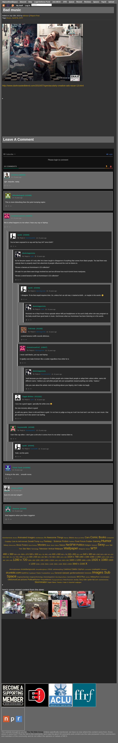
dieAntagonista (28, 253)
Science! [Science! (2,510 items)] (94, 545)
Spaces (96, 2)
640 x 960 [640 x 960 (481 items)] (6, 557)
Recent (79, 2)
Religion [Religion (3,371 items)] (88, 545)
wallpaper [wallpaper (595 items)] (78, 582)
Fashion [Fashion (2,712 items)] (71, 541)
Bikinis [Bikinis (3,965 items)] (71, 538)
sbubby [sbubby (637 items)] (76, 580)
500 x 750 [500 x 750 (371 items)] (41, 554)
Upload (111, 2)
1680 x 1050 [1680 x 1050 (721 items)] (86, 560)
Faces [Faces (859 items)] (38, 573)
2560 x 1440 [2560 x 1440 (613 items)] (49, 564)
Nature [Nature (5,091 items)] (62, 545)
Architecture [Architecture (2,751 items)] (39, 538)
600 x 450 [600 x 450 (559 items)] (48, 554)
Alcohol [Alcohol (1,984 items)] (15, 537)
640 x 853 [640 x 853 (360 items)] (110, 554)
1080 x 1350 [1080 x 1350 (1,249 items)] (95, 557)
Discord (23, 2)
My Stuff (19, 5)
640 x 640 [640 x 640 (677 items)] (96, 554)
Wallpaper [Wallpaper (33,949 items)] (71, 548)
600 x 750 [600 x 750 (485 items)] (64, 554)
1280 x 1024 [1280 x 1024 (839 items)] (49, 560)
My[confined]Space (10, 2)
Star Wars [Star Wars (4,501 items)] (27, 549)
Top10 (103, 2)
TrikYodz (31, 328)
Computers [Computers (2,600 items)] (110, 538)
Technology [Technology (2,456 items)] (34, 549)
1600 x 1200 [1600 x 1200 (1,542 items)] (75, 560)
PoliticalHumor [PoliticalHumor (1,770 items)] (34, 579)
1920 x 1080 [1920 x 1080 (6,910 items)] (99, 559)
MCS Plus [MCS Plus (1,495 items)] (81, 577)
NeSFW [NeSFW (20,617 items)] (71, 544)
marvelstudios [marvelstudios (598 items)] (71, 577)
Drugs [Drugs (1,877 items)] (41, 541)
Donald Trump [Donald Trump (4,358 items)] (33, 541)
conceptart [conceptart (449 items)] (88, 569)
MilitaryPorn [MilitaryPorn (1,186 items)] (95, 577)
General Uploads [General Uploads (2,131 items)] (62, 573)
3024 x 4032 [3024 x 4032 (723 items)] (67, 564)
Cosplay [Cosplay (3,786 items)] (8, 541)
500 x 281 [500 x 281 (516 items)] (17, 554)
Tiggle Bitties (27, 396)
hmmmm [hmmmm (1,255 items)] (88, 573)
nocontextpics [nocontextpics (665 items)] (104, 577)
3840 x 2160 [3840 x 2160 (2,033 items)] (78, 563)
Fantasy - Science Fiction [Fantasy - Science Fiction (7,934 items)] (56, 541)
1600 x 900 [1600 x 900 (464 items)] (65, 560)
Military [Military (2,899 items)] (6, 545)
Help (30, 2)
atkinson (26, 16)
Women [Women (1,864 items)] (88, 549)
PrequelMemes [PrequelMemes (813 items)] (46, 580)
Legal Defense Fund (42, 2)
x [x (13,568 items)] (86, 563)
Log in (27, 5)
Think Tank (17, 468)
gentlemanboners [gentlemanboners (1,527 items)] (77, 573)
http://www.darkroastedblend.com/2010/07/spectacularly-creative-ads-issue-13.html (43, 85)
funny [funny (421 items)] (52, 573)
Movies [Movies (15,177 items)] (42, 544)
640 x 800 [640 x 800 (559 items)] (103, 554)
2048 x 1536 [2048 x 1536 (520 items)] (40, 564)
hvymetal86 (22, 427)
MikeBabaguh (18, 195)
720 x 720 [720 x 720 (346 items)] (12, 557)
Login (109, 154)
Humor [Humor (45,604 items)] (106, 541)
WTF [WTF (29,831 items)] (94, 548)
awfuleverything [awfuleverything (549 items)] (58, 569)
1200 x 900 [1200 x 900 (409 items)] (9, 560)
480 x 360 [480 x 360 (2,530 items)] (8, 554)
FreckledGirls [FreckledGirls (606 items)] (45, 573)
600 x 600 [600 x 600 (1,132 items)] (56, 554)
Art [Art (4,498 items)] (45, 538)
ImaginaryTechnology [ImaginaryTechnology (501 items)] (36, 577)
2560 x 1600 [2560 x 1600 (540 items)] (58, 564)
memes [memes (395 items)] (88, 577)
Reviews (87, 2)
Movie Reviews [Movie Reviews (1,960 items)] (32, 545)
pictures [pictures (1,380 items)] (24, 580)
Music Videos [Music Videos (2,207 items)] (55, 545)
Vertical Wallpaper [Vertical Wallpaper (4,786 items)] (55, 549)
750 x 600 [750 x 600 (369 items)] (26, 557)
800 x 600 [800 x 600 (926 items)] (33, 557)
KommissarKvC (18, 216)
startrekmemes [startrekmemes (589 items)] (103, 580)
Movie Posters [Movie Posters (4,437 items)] (22, 545)
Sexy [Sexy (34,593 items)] (101, 544)
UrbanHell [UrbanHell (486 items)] (71, 582)
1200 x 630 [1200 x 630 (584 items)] (105, 557)
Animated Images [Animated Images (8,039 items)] (26, 537)
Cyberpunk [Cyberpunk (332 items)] (104, 569)
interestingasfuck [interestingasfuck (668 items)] (49, 577)
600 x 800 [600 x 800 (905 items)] (72, 554)
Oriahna (14, 175)
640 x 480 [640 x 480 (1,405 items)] (87, 554)
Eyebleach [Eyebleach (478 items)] (32, 573)
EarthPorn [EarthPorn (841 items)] (25, 573)
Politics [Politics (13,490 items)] (80, 544)
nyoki (20, 235)
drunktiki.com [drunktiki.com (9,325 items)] (13, 572)
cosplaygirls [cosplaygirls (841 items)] (96, 569)
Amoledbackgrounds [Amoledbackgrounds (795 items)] (28, 569)
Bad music (12, 10)
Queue (71, 2)
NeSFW (15, 18)
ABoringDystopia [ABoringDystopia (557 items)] (14, 569)
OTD (65, 2)
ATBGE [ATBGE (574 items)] (49, 569)
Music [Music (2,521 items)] (48, 545)
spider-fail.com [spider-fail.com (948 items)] (92, 580)
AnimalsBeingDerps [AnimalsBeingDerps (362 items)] (41, 569)
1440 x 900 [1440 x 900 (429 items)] (58, 560)
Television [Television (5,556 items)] (43, 549)
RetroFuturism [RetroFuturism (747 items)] (68, 580)
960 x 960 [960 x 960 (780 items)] (56, 557)
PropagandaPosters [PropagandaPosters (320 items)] (57, 579)
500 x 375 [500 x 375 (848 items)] (25, 554)
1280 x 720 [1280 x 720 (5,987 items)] (20, 559)
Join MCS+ (56, 2)
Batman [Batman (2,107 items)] (66, 537)
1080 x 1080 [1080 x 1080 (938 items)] (84, 557)
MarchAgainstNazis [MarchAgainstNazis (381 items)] (61, 577)
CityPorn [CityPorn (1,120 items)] (81, 569)
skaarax (15, 509)
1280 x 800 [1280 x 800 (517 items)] (31, 560)
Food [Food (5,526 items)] (77, 541)
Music (8, 18)
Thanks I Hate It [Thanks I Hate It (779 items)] (62, 582)
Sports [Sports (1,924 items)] (107, 545)
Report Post (35, 16)
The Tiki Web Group (35, 732)
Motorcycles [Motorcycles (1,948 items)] (12, 545)
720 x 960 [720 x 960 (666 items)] (18, 557)
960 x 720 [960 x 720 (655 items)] (48, 557)
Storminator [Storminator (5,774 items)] (41, 582)
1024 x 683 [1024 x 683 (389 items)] (63, 557)
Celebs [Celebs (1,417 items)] (74, 569)
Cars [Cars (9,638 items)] (87, 537)
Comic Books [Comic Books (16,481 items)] (98, 537)
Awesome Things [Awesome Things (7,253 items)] (55, 537)
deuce (14, 488)
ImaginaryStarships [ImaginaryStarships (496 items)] (23, 577)
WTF (21, 18)
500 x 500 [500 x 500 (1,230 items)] (33, 554)
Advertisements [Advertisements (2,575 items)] (7, 538)
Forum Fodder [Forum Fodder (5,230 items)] (86, 541)
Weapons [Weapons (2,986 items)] (82, 549)
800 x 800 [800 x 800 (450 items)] (41, 557)
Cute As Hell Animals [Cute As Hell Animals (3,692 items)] (19, 541)
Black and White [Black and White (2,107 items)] (79, 537)
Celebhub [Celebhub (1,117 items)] (67, 569)
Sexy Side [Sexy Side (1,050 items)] (83, 580)
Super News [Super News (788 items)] (51, 582)
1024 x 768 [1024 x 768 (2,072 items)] (73, 556)
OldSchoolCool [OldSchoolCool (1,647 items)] (14, 579)
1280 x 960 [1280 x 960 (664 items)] (40, 560)
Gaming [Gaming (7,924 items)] (97, 541)
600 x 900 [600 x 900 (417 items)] (80, 554)
